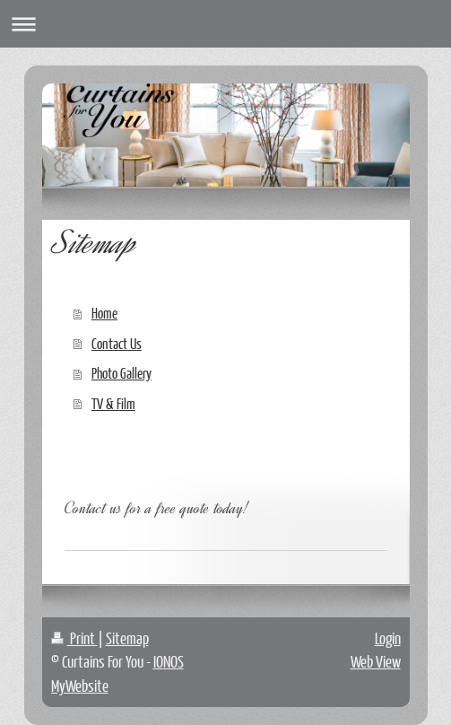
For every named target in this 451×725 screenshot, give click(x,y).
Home (104, 312)
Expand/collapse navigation (225, 23)
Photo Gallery (121, 372)
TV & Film (113, 403)
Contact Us (116, 343)
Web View (376, 661)
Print (74, 638)
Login (388, 638)
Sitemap (127, 638)
